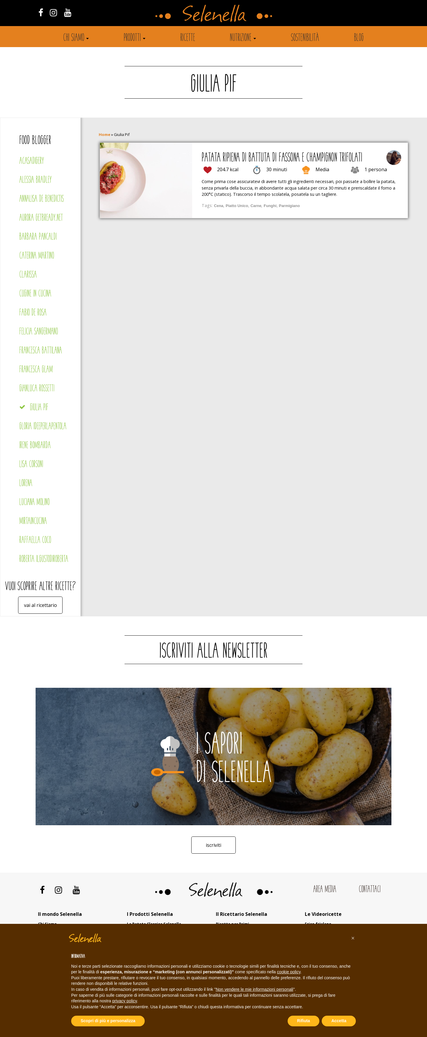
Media (322, 169)
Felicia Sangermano (38, 332)
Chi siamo (73, 38)
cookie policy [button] (288, 971)
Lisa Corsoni (31, 464)
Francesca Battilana (40, 351)
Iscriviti (213, 845)
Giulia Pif (39, 408)
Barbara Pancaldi (38, 237)
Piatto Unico (237, 205)
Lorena (25, 483)
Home (104, 134)
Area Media (324, 889)
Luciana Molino (34, 502)
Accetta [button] (338, 1020)
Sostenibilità (305, 38)
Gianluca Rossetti (36, 389)
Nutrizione (240, 38)
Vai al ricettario (40, 605)
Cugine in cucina (35, 294)
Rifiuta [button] (303, 1020)
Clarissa (28, 275)
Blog (359, 38)
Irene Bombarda (35, 445)
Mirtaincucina (33, 521)
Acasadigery (31, 161)
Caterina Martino (36, 256)
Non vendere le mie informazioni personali (254, 989)
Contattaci (369, 889)
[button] (353, 938)
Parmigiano (289, 205)
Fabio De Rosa (33, 313)
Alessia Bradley (35, 180)
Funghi (270, 205)
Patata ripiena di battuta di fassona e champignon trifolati (282, 158)
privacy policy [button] (124, 1000)
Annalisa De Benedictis (41, 199)
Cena (218, 205)
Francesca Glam (36, 370)
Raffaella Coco (35, 540)
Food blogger (35, 140)
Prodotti (132, 38)
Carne (256, 205)
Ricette (187, 38)
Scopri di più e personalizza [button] (108, 1020)
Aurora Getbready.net (41, 218)
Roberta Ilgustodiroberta (43, 559)
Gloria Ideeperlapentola (42, 426)
